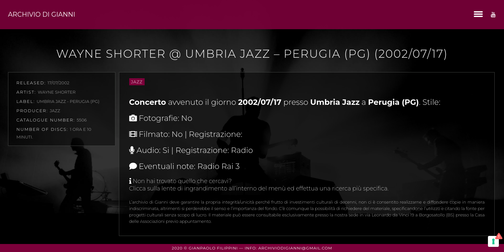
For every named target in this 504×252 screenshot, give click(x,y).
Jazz (137, 81)
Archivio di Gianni (41, 14)
